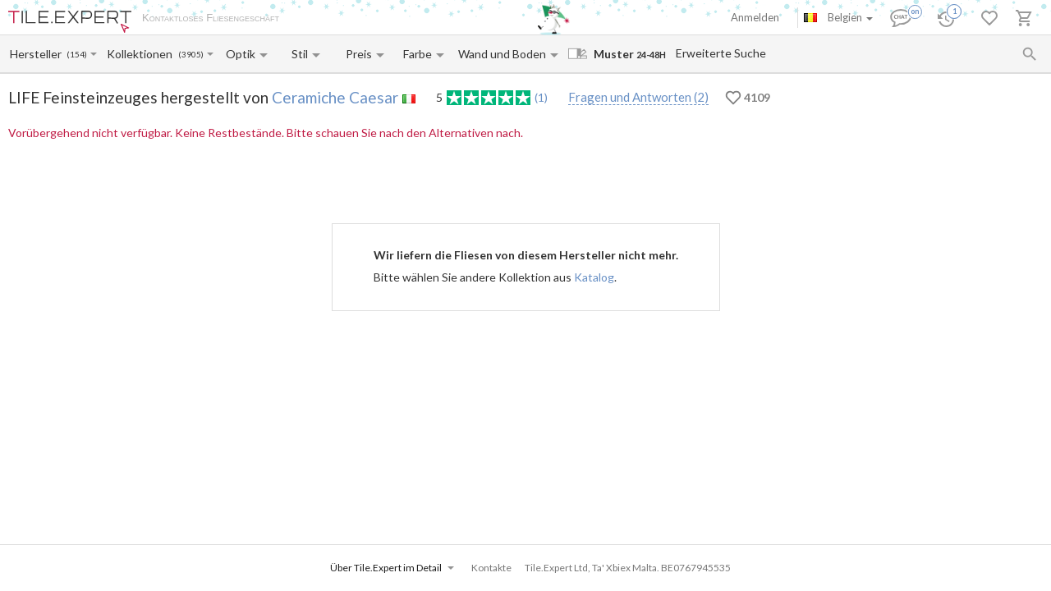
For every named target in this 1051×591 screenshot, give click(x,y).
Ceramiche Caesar (335, 97)
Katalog (594, 277)
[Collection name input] (141, 54)
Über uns (317, 18)
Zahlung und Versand (397, 18)
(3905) (191, 54)
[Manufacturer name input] (37, 54)
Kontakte (477, 18)
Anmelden (755, 17)
